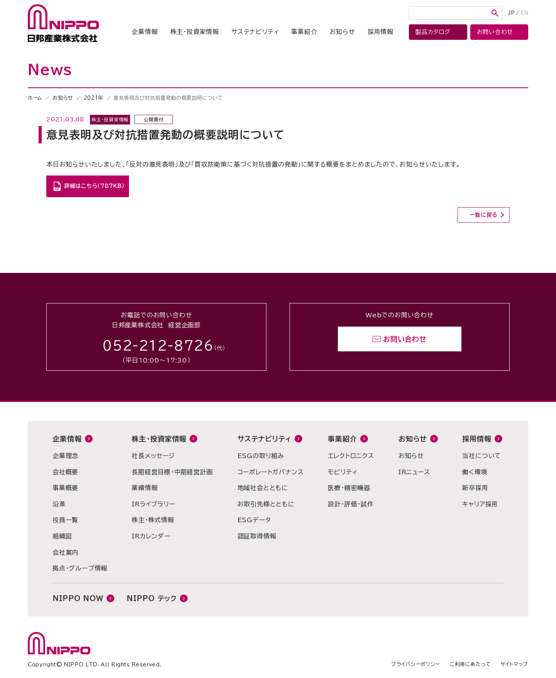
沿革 (59, 504)
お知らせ (342, 32)
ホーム (35, 98)
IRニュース (414, 472)
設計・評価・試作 (350, 504)
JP (511, 12)
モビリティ (342, 472)
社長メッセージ (153, 456)
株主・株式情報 (153, 520)
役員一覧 (65, 520)
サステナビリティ (255, 32)
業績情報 (145, 488)
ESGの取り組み (260, 456)
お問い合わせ (405, 339)
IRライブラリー (153, 504)
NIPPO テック (152, 598)
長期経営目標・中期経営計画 (172, 472)
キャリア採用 (480, 504)
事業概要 (65, 488)
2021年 (93, 98)
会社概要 (65, 472)
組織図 (62, 536)
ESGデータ (254, 520)
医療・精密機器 (349, 488)
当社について (481, 456)
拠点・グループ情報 (80, 568)
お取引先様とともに (266, 504)
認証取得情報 (256, 536)
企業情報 (145, 32)
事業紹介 (304, 32)
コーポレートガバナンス (270, 472)
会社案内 (65, 552)
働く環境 (474, 472)
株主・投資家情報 (194, 32)
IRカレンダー (151, 536)
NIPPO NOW (78, 598)
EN (524, 12)
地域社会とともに (262, 488)
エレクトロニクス (351, 456)
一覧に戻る (484, 215)
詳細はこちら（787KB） (94, 186)
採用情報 (380, 32)
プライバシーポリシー (415, 664)
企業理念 (65, 456)
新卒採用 (475, 488)
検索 (495, 13)
